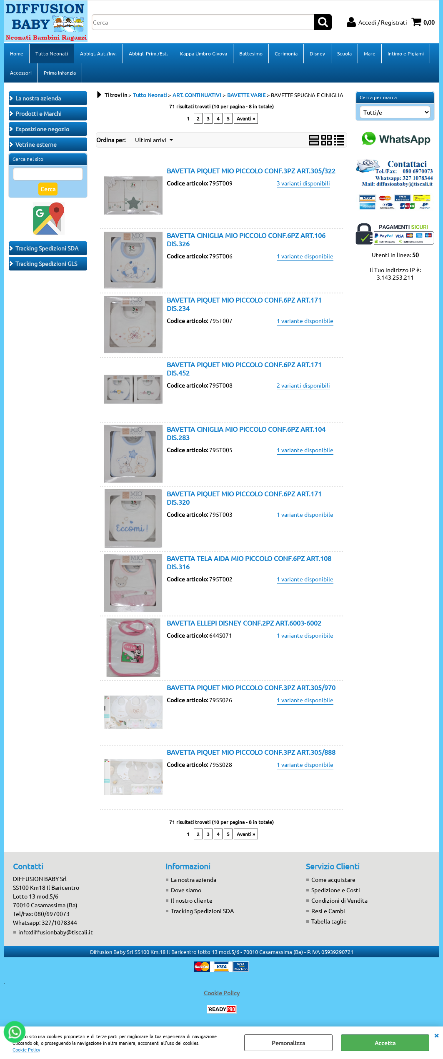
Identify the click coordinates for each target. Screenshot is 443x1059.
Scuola (344, 53)
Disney (317, 53)
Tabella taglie (329, 921)
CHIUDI (436, 1035)
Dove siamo (186, 890)
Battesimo (251, 53)
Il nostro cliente (192, 900)
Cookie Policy (26, 1049)
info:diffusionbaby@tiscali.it (55, 932)
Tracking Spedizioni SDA (202, 910)
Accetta (385, 1042)
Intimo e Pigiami (406, 53)
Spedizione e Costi (335, 890)
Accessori (21, 72)
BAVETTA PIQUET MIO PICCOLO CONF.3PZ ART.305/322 (251, 170)
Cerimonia (286, 53)
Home (16, 53)
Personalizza (288, 1042)
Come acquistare (333, 879)
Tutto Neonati (51, 53)
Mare (369, 53)
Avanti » (246, 118)
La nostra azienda (193, 879)
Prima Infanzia (60, 72)
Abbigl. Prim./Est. (148, 53)
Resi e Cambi (328, 910)
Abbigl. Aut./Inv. (98, 53)
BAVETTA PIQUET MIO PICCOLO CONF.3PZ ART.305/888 (251, 752)
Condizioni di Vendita (339, 900)
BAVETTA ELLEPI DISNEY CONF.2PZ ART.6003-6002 (244, 622)
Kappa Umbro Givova (203, 53)
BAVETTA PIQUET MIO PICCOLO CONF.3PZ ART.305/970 (251, 687)
